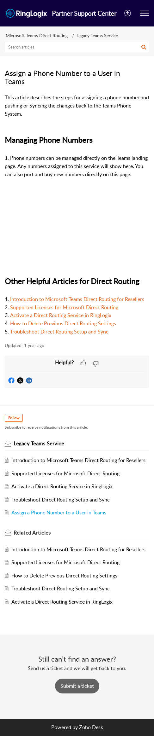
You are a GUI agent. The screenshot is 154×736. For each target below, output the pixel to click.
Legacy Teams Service (97, 35)
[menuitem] (128, 13)
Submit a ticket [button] (77, 685)
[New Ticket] (77, 685)
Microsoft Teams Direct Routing (37, 35)
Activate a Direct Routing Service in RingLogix (60, 315)
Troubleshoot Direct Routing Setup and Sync (60, 499)
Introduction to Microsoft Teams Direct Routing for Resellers (77, 299)
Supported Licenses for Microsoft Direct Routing (64, 307)
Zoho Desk (91, 727)
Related (32, 532)
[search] (77, 47)
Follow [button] (13, 417)
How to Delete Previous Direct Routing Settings (63, 323)
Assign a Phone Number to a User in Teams (58, 512)
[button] (144, 13)
